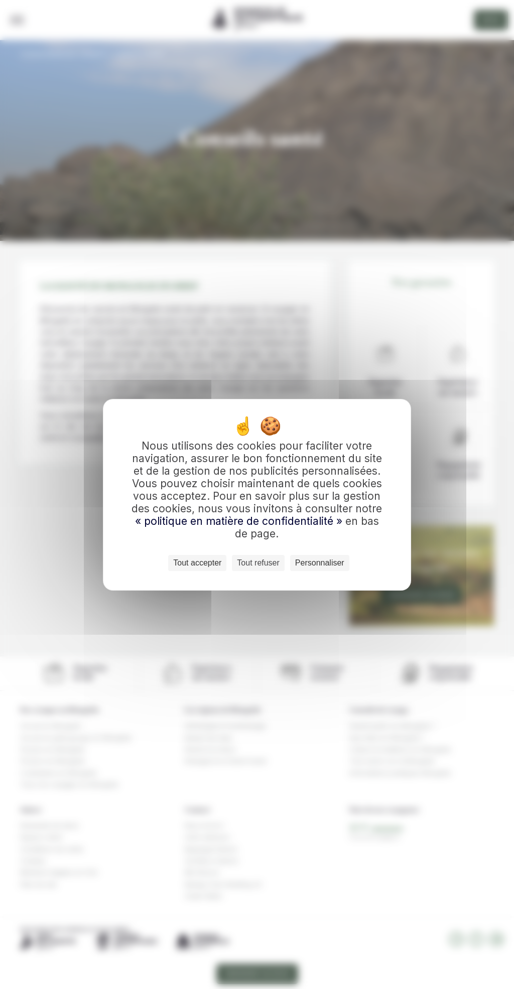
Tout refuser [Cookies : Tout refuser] (258, 562)
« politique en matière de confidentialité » (240, 521)
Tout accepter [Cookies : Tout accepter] (197, 562)
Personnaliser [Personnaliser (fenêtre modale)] (319, 562)
